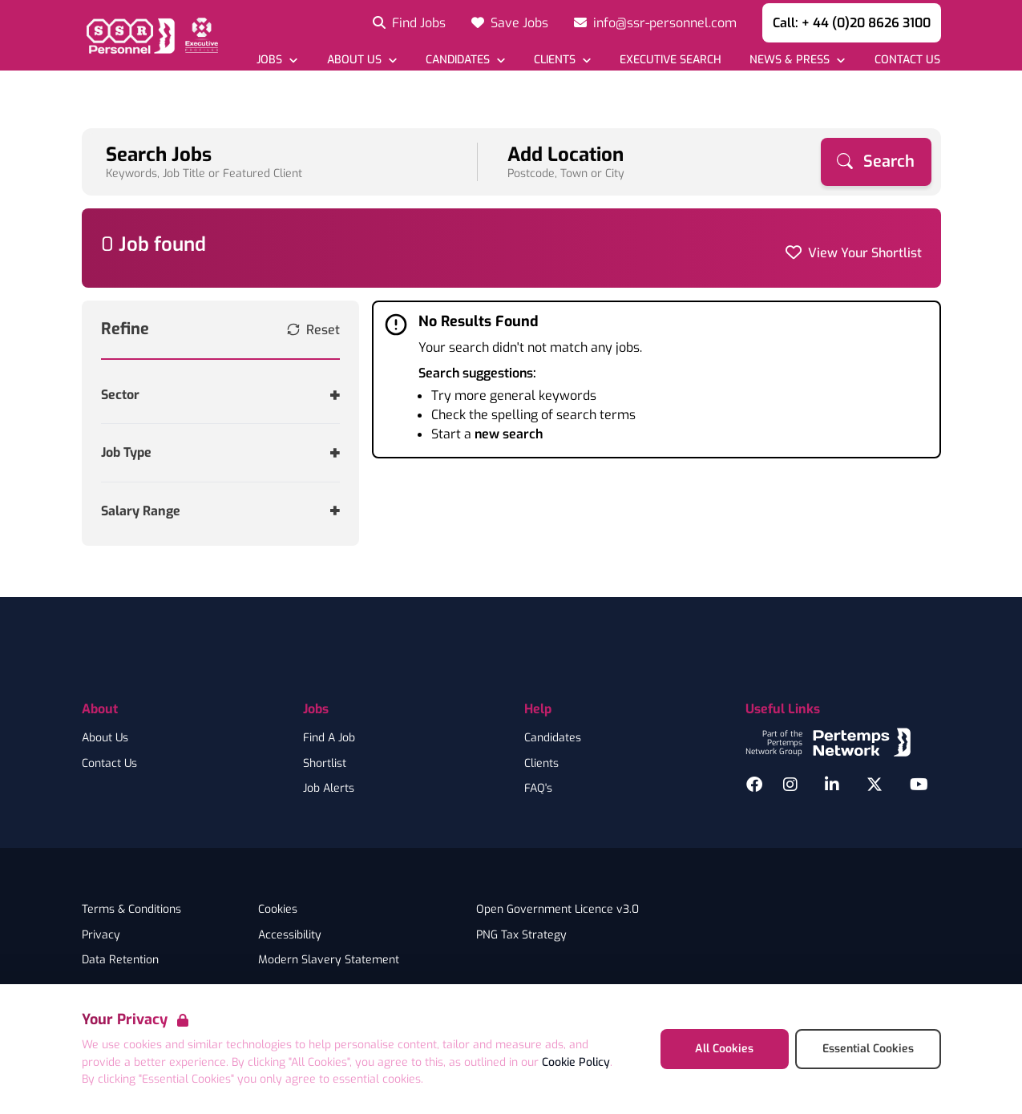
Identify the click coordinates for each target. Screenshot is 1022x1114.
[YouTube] (919, 784)
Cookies (277, 909)
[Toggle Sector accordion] (221, 394)
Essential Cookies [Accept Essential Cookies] (868, 1048)
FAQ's (538, 788)
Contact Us (109, 764)
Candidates (552, 738)
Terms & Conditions (131, 909)
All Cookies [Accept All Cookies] (724, 1048)
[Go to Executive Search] (670, 60)
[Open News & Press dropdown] (797, 60)
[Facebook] (754, 784)
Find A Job (329, 738)
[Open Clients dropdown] (562, 60)
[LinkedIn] (832, 784)
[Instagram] (790, 784)
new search (509, 434)
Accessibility (289, 935)
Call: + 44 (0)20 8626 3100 (852, 22)
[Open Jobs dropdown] (276, 60)
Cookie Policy (576, 1062)
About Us (105, 738)
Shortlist (324, 764)
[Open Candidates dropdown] (465, 60)
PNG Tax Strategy (521, 935)
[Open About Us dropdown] (361, 60)
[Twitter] (874, 784)
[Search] (876, 162)
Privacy (101, 935)
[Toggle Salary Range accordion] (221, 510)
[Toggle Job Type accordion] (221, 452)
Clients (541, 764)
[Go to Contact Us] (906, 60)
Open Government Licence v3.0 (557, 909)
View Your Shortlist (865, 252)
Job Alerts (328, 788)
